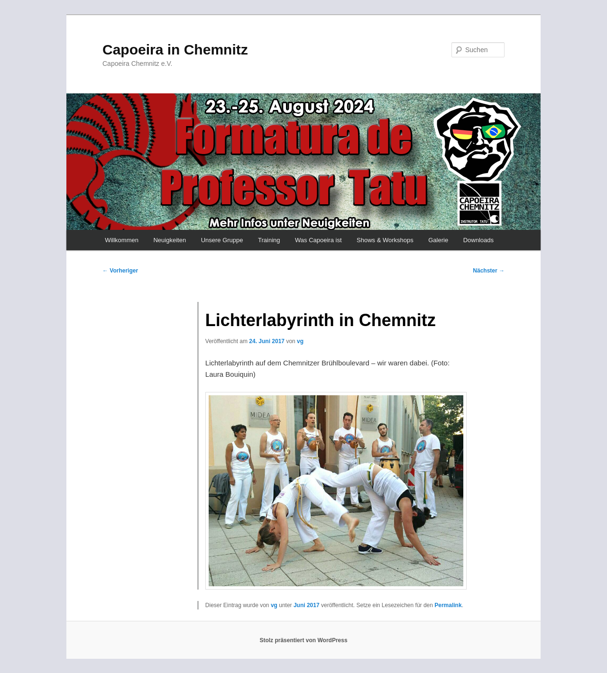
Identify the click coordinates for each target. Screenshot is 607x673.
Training (269, 240)
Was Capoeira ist (318, 240)
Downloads (478, 240)
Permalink (447, 605)
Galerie (438, 240)
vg (300, 341)
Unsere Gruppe (222, 240)
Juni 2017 (307, 605)
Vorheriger (120, 270)
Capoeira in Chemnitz (175, 49)
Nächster (489, 270)
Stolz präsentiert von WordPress (303, 640)
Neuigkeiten (169, 240)
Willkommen (121, 240)
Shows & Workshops (385, 240)
